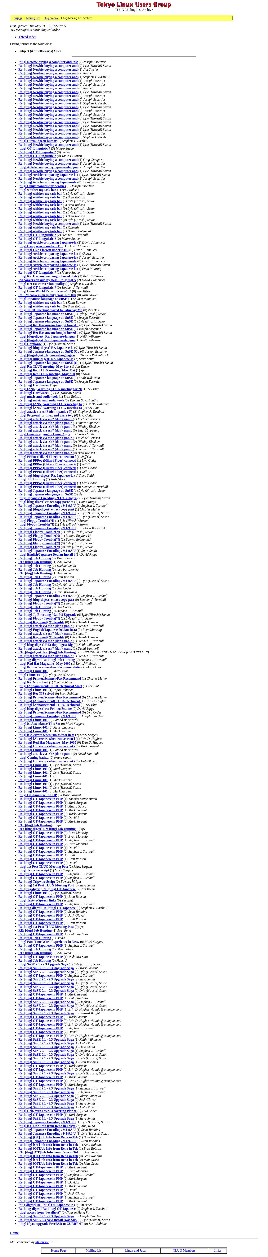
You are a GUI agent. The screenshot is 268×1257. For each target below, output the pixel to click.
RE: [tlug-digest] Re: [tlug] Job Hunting (47, 652)
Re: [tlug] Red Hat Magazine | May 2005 (47, 742)
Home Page (58, 1250)
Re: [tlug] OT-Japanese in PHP (40, 799)
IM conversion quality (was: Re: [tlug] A (47, 280)
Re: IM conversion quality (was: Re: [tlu (47, 295)
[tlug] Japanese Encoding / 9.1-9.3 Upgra (47, 498)
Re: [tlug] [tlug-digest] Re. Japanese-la (45, 347)
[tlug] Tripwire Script (33, 870)
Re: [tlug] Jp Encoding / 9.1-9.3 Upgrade (47, 614)
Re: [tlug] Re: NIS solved (36, 693)
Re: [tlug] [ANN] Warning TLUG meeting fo (50, 404)
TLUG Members (184, 1250)
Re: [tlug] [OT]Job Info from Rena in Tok (48, 1137)
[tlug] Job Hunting (31, 479)
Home (14, 1233)
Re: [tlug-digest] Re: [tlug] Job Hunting (46, 660)
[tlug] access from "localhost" (39, 1212)
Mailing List (33, 18)
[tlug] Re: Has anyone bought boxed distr (47, 276)
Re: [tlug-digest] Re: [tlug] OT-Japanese (47, 889)
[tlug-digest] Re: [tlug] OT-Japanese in (46, 1205)
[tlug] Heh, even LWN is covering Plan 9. (47, 1111)
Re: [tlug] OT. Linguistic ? (37, 152)
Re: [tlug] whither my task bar (40, 193)
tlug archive (51, 18)
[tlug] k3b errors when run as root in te (46, 735)
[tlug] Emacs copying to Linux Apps (44, 434)
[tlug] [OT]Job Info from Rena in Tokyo (47, 1126)
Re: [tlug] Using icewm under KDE (43, 250)
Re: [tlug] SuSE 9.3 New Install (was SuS (47, 1220)
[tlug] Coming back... (33, 757)
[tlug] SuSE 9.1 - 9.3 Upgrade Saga (43, 964)
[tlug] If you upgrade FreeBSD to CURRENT (50, 1223)
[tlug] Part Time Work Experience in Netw (48, 941)
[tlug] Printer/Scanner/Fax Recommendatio (49, 667)
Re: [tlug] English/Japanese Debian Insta (47, 629)
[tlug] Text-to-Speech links (37, 900)
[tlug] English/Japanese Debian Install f (46, 554)
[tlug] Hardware (30, 344)
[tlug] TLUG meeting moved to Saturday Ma (50, 310)
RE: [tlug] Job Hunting (35, 562)
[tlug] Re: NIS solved (33, 682)
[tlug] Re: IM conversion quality (41, 284)
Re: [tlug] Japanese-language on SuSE (45, 314)
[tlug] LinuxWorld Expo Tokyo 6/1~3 (44, 291)
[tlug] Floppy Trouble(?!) (36, 520)
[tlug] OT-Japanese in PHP (37, 795)
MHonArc (41, 1242)
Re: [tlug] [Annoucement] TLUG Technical (49, 701)
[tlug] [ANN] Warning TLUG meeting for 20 (50, 389)
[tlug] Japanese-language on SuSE (42, 299)
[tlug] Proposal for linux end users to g (45, 415)
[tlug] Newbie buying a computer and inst (48, 62)
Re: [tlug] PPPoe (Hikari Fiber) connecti (47, 460)
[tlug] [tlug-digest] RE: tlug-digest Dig (45, 644)
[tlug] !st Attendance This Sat (39, 723)
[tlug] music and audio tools (38, 396)
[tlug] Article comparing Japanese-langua (48, 167)
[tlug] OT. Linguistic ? (34, 148)
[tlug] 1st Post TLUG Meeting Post (43, 866)
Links (217, 1250)
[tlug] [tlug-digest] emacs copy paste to (45, 502)
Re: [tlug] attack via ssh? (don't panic (45, 419)
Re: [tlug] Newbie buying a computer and (48, 65)
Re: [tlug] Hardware (33, 385)
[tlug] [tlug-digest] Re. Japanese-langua (46, 336)
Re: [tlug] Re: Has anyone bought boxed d (48, 325)
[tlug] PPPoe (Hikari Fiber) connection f (47, 456)
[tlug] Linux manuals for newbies (42, 186)
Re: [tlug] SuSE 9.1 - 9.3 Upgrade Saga (46, 968)
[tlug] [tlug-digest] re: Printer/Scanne (45, 708)
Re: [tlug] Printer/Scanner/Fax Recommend (49, 678)
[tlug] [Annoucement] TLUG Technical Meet (50, 686)
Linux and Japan (136, 1250)
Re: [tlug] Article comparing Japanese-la (47, 174)
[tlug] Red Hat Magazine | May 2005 (44, 663)
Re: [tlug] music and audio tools (41, 400)
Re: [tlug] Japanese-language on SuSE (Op (48, 351)
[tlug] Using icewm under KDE (40, 246)
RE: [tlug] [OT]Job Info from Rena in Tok (48, 1152)
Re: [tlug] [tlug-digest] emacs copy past (46, 509)
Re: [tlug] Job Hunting (34, 558)
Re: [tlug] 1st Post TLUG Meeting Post (46, 885)
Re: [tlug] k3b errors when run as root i (46, 738)
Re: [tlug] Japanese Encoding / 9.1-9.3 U (47, 505)
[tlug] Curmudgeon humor (37, 141)
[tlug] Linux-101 (30, 675)
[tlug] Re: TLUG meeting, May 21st (43, 366)
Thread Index (27, 37)
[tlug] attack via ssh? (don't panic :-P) (45, 411)
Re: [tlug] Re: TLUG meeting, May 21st (46, 370)
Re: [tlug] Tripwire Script (36, 881)
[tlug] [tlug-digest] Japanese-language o (46, 355)
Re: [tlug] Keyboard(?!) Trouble (41, 622)
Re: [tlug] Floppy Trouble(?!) (39, 532)
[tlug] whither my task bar (37, 190)
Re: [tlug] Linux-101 (33, 671)
